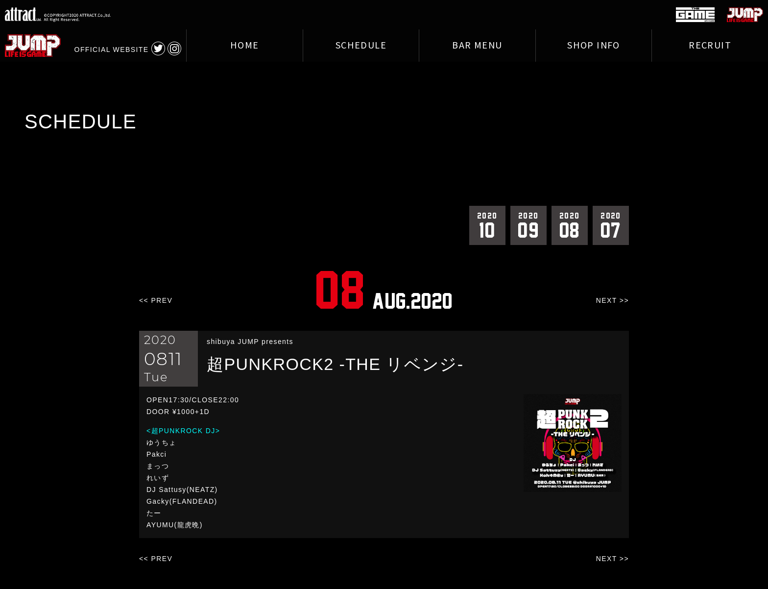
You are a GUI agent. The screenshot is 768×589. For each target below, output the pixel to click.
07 (611, 225)
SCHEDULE (361, 45)
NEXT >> (612, 300)
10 (487, 225)
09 (528, 225)
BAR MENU (477, 45)
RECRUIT (710, 45)
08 (570, 225)
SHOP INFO (593, 45)
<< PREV (155, 300)
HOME (244, 45)
